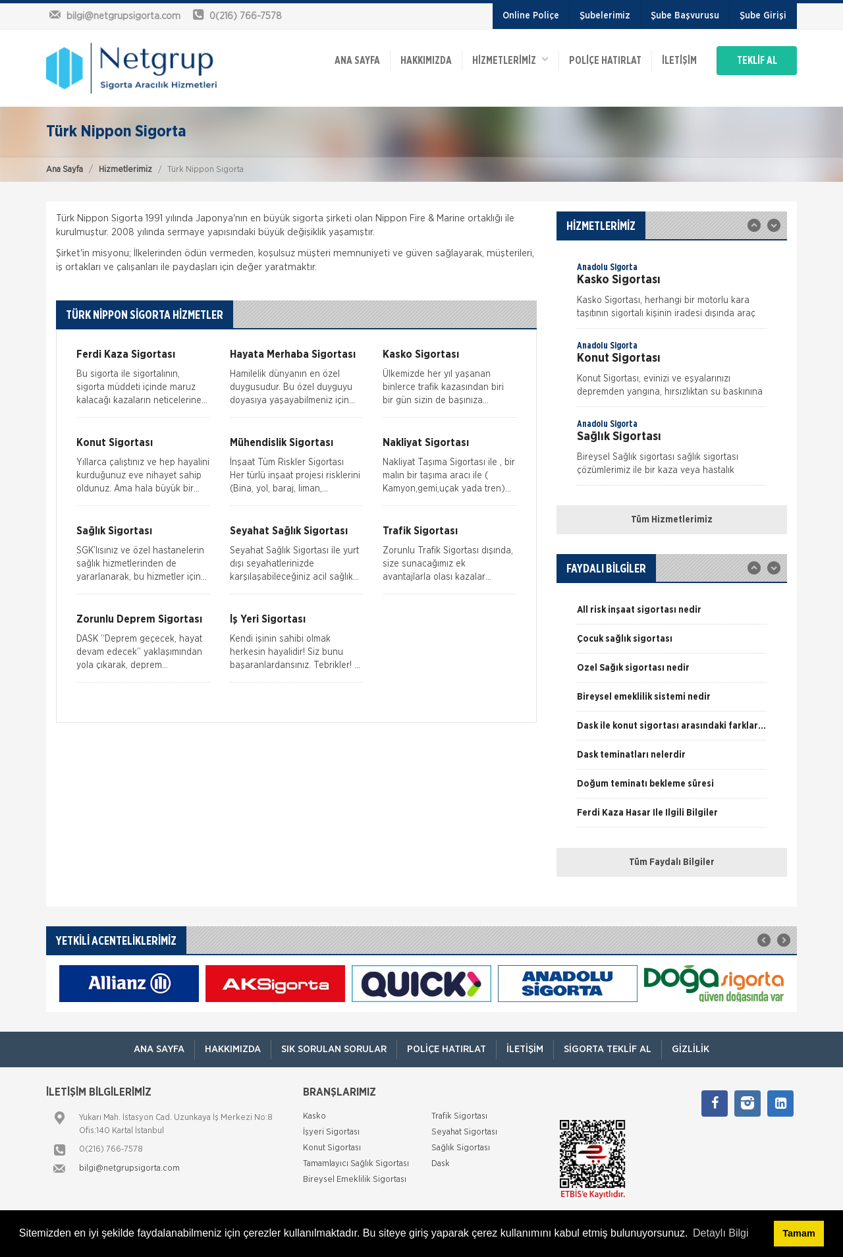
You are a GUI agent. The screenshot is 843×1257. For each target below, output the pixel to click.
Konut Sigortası (332, 1148)
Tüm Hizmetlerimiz (672, 519)
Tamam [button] (798, 1233)
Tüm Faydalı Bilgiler (672, 862)
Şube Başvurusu (685, 15)
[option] (671, 294)
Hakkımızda (426, 60)
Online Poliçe (531, 15)
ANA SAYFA (357, 60)
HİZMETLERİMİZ (510, 59)
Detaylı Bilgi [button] (720, 1233)
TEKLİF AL (757, 60)
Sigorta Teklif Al (607, 1049)
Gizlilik (690, 1049)
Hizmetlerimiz (125, 169)
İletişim (679, 60)
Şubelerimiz (605, 15)
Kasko (314, 1116)
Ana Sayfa (64, 169)
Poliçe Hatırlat (605, 60)
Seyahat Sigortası (464, 1132)
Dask (440, 1163)
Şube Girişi (763, 15)
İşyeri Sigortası (331, 1132)
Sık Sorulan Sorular (334, 1049)
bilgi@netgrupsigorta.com (129, 1168)
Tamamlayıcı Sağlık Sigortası (356, 1163)
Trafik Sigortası (459, 1116)
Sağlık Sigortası (460, 1148)
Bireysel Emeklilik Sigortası (354, 1179)
